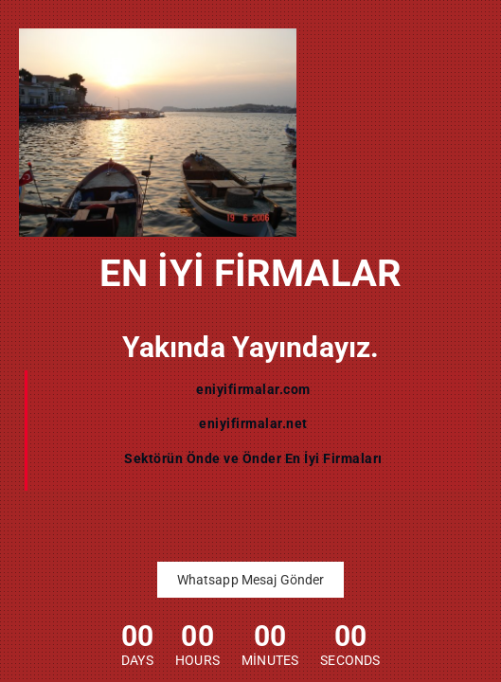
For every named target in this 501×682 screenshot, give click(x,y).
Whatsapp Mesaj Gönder (251, 579)
